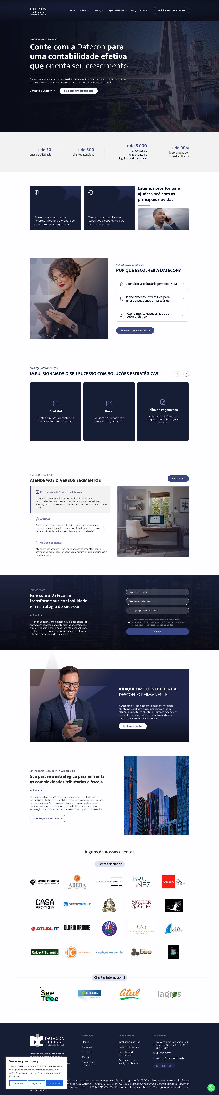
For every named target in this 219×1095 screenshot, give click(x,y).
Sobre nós (85, 10)
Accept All (55, 1083)
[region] (36, 1073)
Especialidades (117, 10)
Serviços (99, 10)
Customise (18, 1083)
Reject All (36, 1083)
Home (71, 10)
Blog (133, 10)
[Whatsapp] (211, 1088)
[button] (117, 10)
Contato (144, 10)
